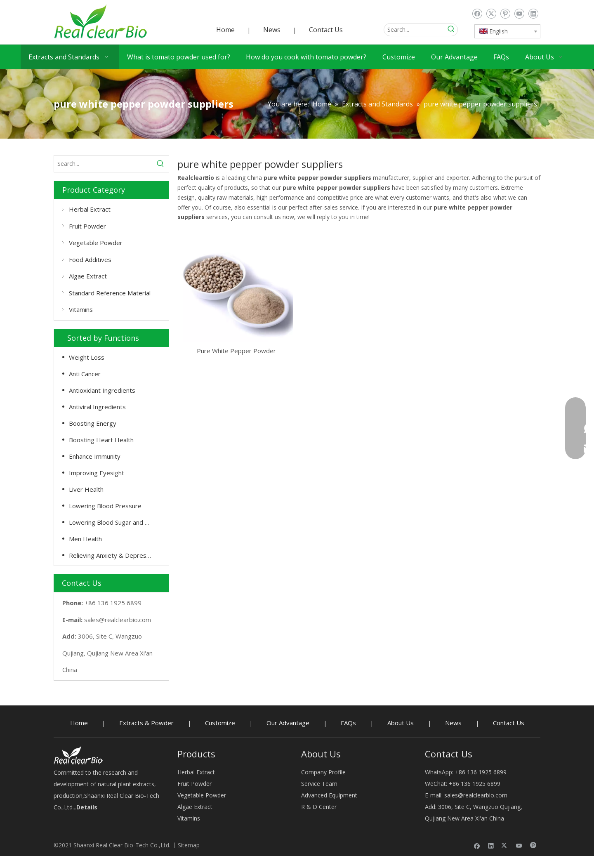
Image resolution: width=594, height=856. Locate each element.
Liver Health (86, 489)
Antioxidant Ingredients (102, 390)
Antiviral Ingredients (97, 407)
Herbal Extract (90, 209)
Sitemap (189, 845)
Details (86, 807)
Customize (220, 723)
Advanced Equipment (329, 795)
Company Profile (323, 772)
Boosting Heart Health (101, 440)
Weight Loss (86, 357)
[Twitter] (491, 13)
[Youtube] (519, 13)
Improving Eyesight (96, 473)
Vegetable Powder (96, 242)
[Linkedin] (533, 13)
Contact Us (326, 29)
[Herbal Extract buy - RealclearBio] (78, 755)
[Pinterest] (505, 13)
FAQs (348, 723)
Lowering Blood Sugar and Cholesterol (114, 522)
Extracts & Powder (146, 723)
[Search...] (414, 30)
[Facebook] (477, 13)
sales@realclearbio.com (117, 619)
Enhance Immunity (94, 456)
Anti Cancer (85, 374)
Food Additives (90, 259)
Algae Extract (88, 276)
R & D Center (319, 807)
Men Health (85, 539)
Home (225, 29)
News (271, 29)
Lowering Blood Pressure (105, 506)
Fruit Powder (87, 226)
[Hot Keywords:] (451, 30)
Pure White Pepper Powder (236, 351)
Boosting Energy (92, 423)
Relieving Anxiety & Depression (113, 555)
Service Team (319, 784)
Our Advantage (287, 723)
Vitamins (81, 309)
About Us (400, 723)
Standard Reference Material (110, 293)
